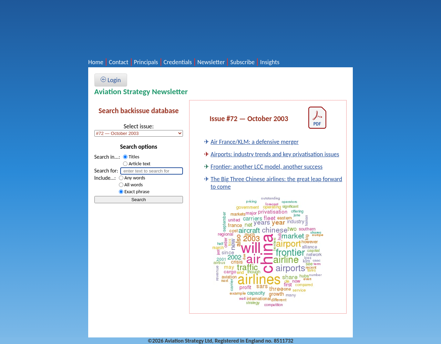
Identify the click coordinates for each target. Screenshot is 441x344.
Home (95, 62)
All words (133, 184)
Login (111, 80)
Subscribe (242, 62)
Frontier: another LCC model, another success (266, 166)
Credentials (178, 62)
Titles (134, 157)
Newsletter (211, 62)
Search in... (106, 157)
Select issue (138, 126)
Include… (104, 178)
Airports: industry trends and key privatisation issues (275, 154)
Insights (269, 62)
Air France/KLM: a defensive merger (254, 142)
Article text (139, 163)
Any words (134, 178)
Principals (146, 62)
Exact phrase (137, 191)
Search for (105, 170)
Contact (118, 62)
